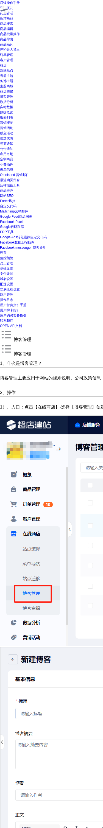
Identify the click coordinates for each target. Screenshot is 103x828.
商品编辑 (6, 29)
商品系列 (6, 44)
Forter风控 (7, 201)
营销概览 (6, 123)
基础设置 (6, 268)
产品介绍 (75, 10)
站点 (3, 65)
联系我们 (6, 321)
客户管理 (6, 60)
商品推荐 (6, 190)
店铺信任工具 (10, 185)
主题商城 (6, 86)
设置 (3, 253)
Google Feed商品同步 (16, 217)
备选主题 (6, 81)
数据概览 (6, 112)
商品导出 (6, 39)
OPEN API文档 (11, 326)
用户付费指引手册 (13, 305)
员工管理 (6, 263)
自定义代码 (8, 206)
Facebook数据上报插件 (17, 242)
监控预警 (6, 258)
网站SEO (6, 196)
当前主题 (6, 76)
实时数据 (6, 107)
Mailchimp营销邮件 (14, 211)
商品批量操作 (10, 34)
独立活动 (6, 133)
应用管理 (6, 294)
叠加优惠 (6, 138)
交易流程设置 (10, 289)
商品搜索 (6, 24)
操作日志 (6, 300)
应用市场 (6, 154)
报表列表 (6, 117)
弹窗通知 (6, 144)
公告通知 (6, 149)
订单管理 (6, 55)
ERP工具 (6, 232)
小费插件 (6, 164)
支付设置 (6, 274)
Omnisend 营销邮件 (14, 175)
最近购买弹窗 (10, 180)
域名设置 (6, 279)
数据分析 (6, 102)
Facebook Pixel (11, 222)
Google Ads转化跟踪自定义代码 (23, 237)
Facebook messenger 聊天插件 (23, 248)
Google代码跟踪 (12, 227)
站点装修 (6, 91)
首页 (55, 10)
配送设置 (6, 284)
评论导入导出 (10, 50)
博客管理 (6, 97)
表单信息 (6, 170)
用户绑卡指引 (10, 310)
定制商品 (6, 159)
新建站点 (6, 70)
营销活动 (6, 128)
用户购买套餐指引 (13, 315)
